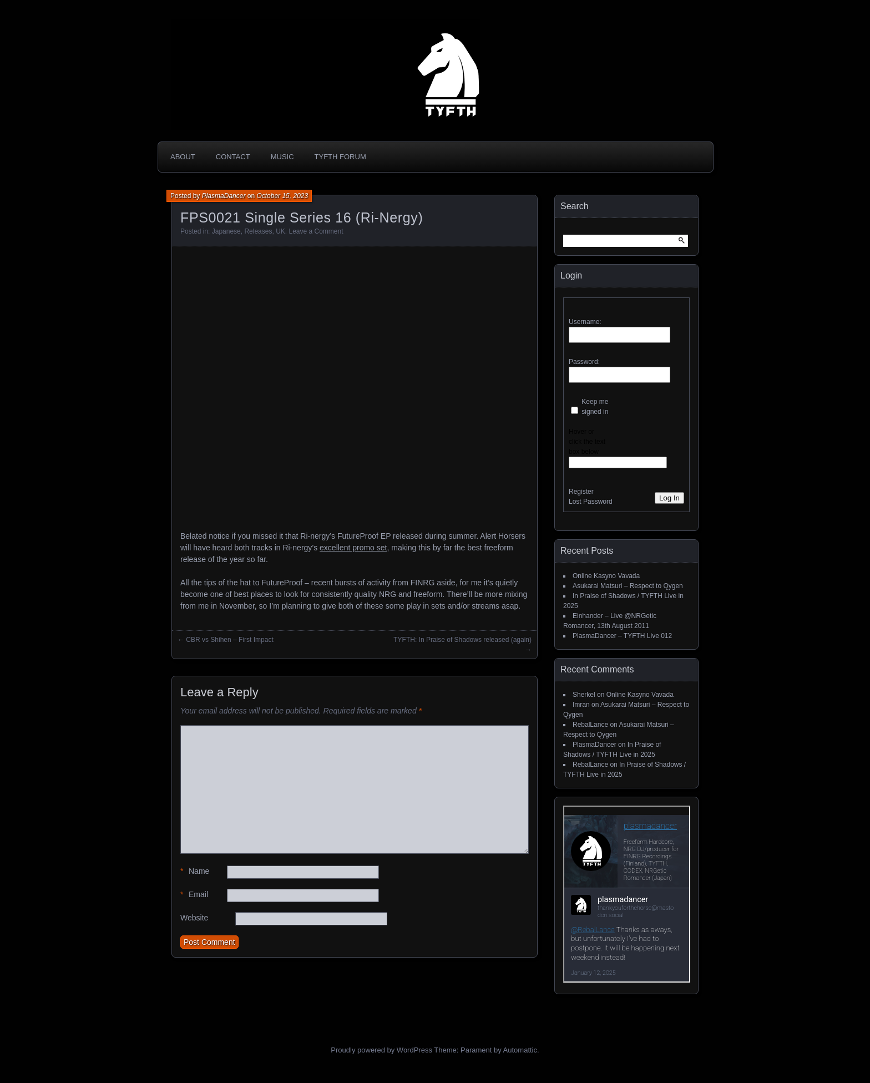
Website (194, 917)
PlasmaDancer (224, 196)
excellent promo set (353, 547)
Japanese (226, 231)
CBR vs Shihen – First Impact (229, 640)
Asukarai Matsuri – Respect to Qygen (628, 586)
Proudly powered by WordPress (381, 1050)
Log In (669, 498)
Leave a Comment (316, 231)
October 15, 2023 (282, 196)
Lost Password (591, 501)
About (182, 157)
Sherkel (584, 695)
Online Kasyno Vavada (606, 576)
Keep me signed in (594, 407)
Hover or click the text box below (587, 442)
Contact (233, 157)
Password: (584, 362)
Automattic (520, 1050)
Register (581, 491)
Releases (258, 231)
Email (194, 894)
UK (280, 231)
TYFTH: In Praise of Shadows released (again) (462, 640)
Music (282, 157)
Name (194, 871)
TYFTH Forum (340, 157)
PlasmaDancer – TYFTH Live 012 (622, 636)
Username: (585, 322)
